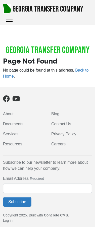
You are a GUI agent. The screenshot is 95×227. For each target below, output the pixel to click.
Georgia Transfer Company (43, 9)
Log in (8, 220)
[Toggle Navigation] (9, 20)
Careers (58, 144)
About (8, 114)
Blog (55, 114)
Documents (13, 124)
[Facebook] (6, 100)
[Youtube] (16, 100)
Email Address (16, 178)
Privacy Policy (63, 134)
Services (10, 134)
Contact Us (61, 124)
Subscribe (17, 202)
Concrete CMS (56, 215)
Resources (12, 144)
